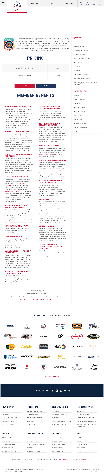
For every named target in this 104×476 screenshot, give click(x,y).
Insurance (30, 421)
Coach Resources (33, 438)
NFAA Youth (88, 71)
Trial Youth (88, 66)
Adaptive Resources (58, 444)
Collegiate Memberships (35, 418)
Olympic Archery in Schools (88, 58)
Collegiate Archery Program (61, 421)
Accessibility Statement (15, 471)
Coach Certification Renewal (36, 444)
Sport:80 (96, 471)
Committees (81, 448)
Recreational (88, 62)
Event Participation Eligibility (18, 131)
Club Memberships (32, 414)
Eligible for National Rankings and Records (18, 155)
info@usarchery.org (65, 460)
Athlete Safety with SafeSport (18, 107)
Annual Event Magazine (49, 145)
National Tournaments (9, 418)
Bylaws (79, 441)
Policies (79, 451)
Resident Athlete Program (13, 191)
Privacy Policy (36, 470)
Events (52, 3)
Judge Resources (57, 448)
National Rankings (83, 414)
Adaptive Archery (79, 99)
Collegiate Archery (8, 444)
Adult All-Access (88, 42)
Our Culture (81, 411)
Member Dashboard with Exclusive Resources (49, 124)
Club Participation (13, 236)
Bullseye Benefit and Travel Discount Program (51, 182)
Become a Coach (79, 107)
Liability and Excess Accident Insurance (18, 252)
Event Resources (57, 451)
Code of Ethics (82, 444)
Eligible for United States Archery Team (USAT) (16, 206)
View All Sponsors (52, 376)
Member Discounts (80, 124)
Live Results (6, 414)
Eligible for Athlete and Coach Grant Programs (50, 108)
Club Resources (57, 441)
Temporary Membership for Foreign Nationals (88, 84)
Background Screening (34, 451)
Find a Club (77, 115)
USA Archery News (52, 169)
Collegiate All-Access (88, 50)
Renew (46, 86)
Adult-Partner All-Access (88, 75)
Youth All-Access (88, 46)
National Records (8, 421)
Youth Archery (78, 132)
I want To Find (69, 3)
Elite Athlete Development (16, 177)
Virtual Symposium (8, 424)
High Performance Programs (86, 421)
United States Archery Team (86, 418)
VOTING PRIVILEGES (46, 226)
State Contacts (32, 424)
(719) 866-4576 (48, 299)
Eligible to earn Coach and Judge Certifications (17, 272)
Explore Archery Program (60, 414)
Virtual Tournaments (80, 128)
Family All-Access (88, 54)
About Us (76, 95)
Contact (85, 460)
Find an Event (78, 120)
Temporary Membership (88, 79)
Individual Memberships (34, 411)
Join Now (25, 86)
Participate (35, 3)
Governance (81, 438)
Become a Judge (79, 111)
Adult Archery (78, 103)
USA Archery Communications (52, 160)
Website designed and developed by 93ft (77, 470)
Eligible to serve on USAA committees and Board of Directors (50, 247)
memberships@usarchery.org (28, 299)
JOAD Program (56, 418)
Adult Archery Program (60, 424)
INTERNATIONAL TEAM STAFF (16, 226)
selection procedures (14, 222)
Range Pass (44, 199)
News (3, 411)
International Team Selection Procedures (86, 425)
